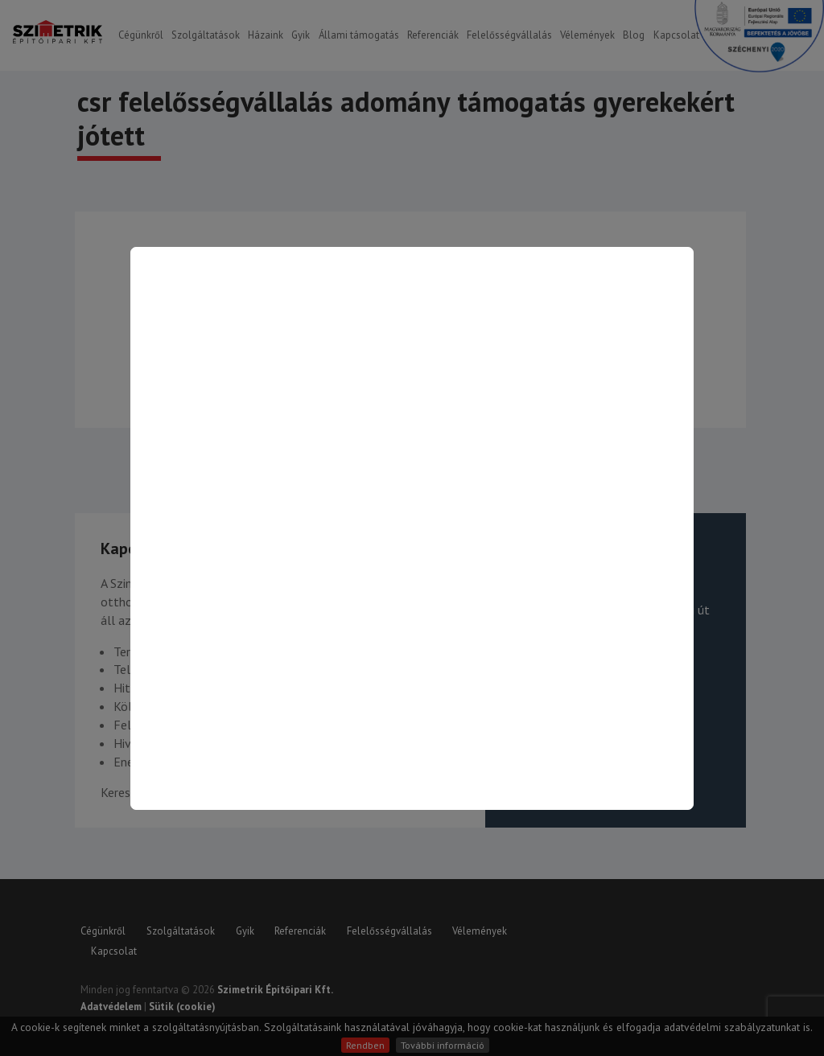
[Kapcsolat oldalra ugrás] (412, 528)
